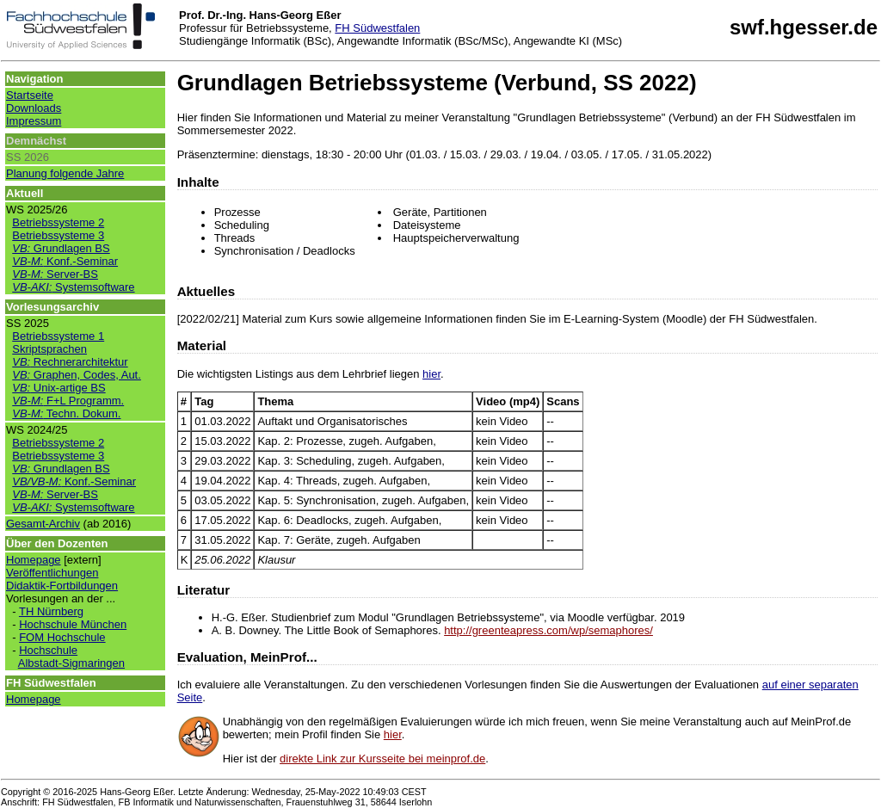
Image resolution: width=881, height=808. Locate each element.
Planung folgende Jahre (65, 173)
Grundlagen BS (60, 248)
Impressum (33, 120)
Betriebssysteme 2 (58, 222)
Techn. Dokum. (66, 413)
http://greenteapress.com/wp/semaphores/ (548, 630)
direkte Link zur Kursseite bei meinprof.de (382, 758)
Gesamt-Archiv (43, 523)
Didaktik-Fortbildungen (62, 585)
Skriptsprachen (49, 348)
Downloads (33, 108)
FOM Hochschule (62, 637)
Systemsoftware (73, 287)
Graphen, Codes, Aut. (76, 374)
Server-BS (55, 274)
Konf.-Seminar (65, 261)
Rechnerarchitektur (69, 361)
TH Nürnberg (51, 611)
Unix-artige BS (58, 387)
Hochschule (48, 650)
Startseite (29, 95)
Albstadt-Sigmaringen (71, 663)
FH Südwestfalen (377, 28)
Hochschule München (72, 624)
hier (431, 373)
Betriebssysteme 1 (58, 336)
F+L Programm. (68, 400)
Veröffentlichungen (52, 572)
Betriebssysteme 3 (58, 235)
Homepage (33, 559)
